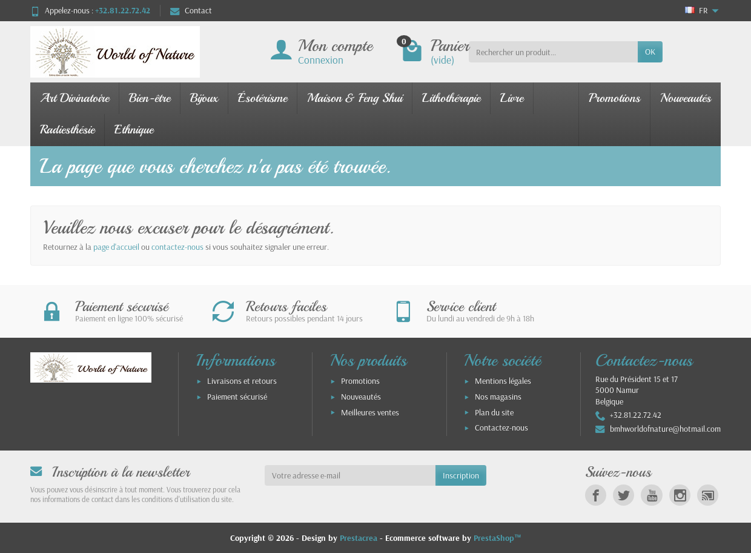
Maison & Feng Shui (354, 98)
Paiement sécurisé (237, 396)
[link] (595, 495)
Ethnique (133, 129)
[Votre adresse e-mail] (350, 475)
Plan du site (494, 412)
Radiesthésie (67, 129)
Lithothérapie (451, 98)
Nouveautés (685, 98)
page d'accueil (116, 246)
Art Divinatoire (74, 98)
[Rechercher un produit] (553, 51)
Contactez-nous (501, 427)
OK (650, 51)
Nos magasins (498, 396)
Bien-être (149, 98)
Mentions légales (503, 380)
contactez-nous (177, 246)
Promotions (614, 98)
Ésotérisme (262, 98)
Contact (191, 10)
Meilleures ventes (370, 412)
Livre (511, 98)
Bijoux (204, 98)
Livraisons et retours (242, 380)
